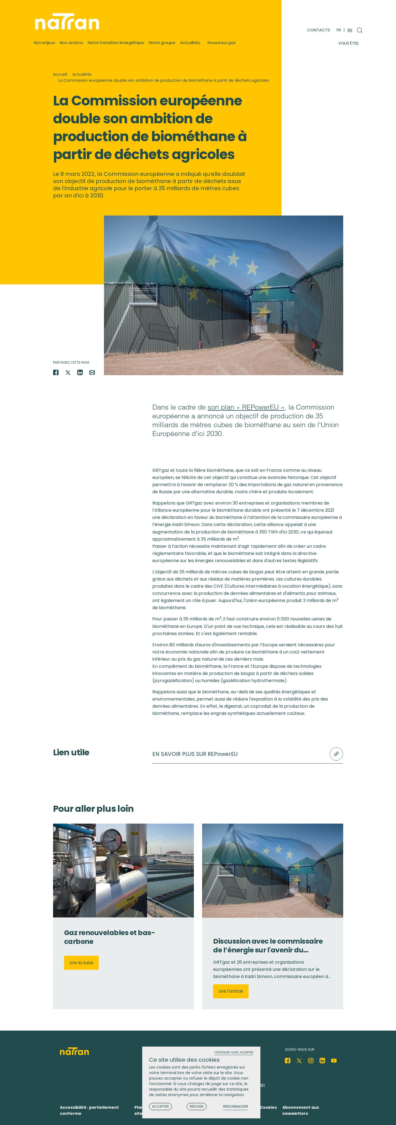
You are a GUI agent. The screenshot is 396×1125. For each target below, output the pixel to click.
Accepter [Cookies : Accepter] (160, 1106)
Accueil (60, 74)
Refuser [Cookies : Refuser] (197, 1106)
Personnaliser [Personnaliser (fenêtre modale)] (235, 1107)
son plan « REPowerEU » (246, 407)
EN (350, 29)
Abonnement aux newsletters (300, 1110)
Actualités (82, 74)
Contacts (318, 30)
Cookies (268, 1107)
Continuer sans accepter (234, 1053)
